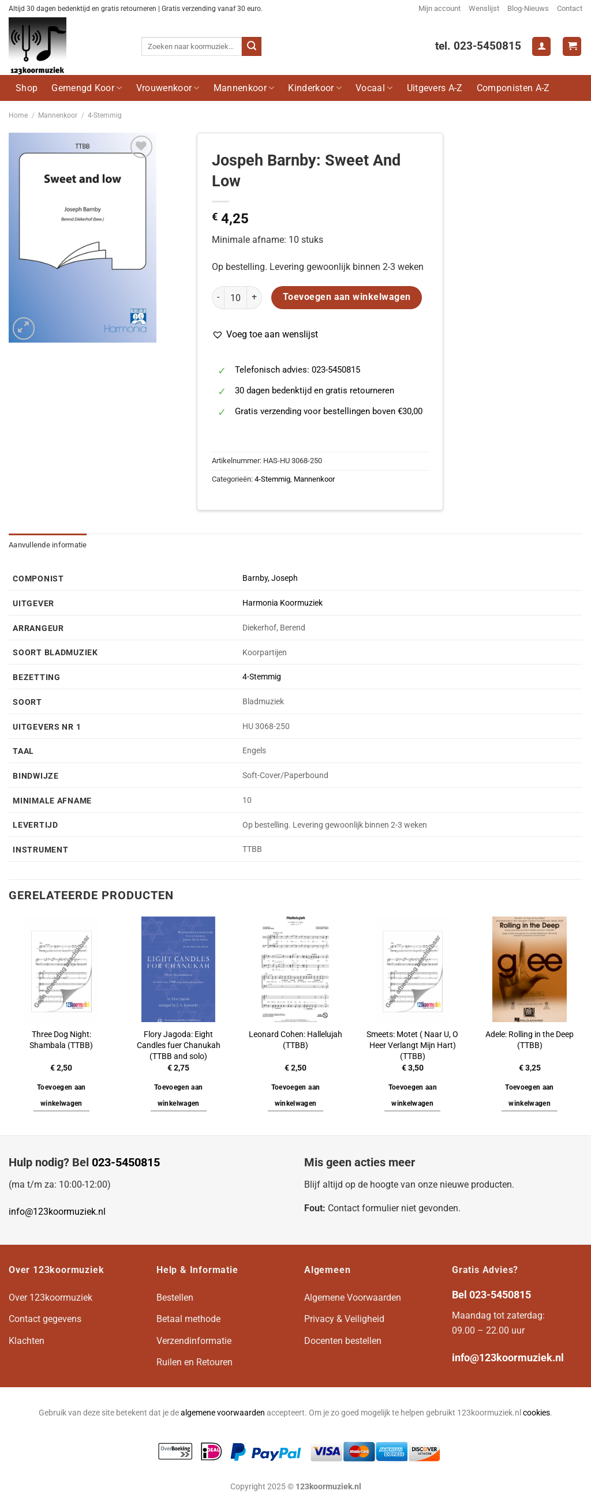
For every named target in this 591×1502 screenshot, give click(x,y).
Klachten (26, 1340)
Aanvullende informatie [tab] (48, 544)
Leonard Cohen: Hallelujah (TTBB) (295, 1040)
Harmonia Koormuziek (282, 603)
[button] (265, 334)
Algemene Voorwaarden (352, 1297)
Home (18, 115)
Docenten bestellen (342, 1340)
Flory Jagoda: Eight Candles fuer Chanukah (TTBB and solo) (178, 1045)
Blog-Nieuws (528, 8)
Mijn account (439, 8)
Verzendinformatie (193, 1340)
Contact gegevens (45, 1318)
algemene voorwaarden (223, 1413)
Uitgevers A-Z (435, 87)
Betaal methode (188, 1318)
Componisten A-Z (513, 87)
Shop (27, 87)
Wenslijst (484, 8)
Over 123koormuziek (50, 1297)
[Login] (541, 46)
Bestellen (174, 1297)
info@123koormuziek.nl (57, 1211)
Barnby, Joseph (270, 578)
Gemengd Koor (86, 87)
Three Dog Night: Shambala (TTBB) (61, 1040)
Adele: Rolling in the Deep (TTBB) (529, 1040)
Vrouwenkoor (168, 87)
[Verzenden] (251, 47)
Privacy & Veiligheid (344, 1318)
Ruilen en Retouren (194, 1362)
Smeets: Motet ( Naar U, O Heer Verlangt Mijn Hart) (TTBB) (412, 1045)
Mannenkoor (244, 87)
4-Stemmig (105, 115)
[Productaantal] (235, 297)
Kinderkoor (315, 87)
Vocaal (374, 87)
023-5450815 (126, 1162)
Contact (569, 8)
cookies (536, 1413)
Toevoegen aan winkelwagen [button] (61, 1095)
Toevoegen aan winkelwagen (347, 297)
